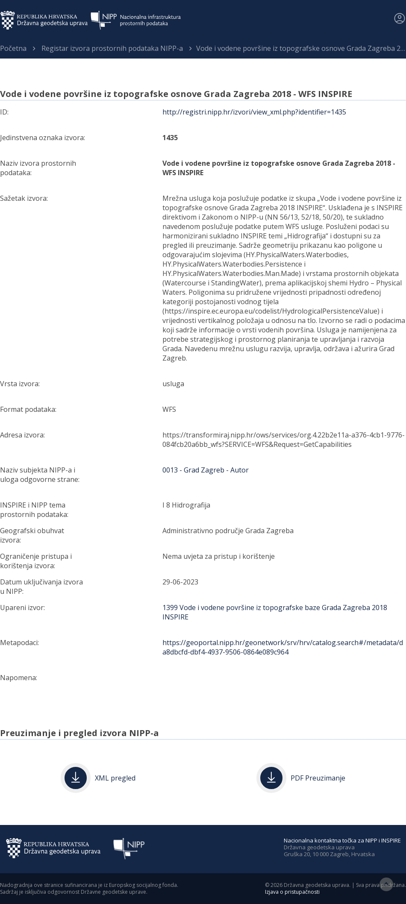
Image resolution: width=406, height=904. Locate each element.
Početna (13, 48)
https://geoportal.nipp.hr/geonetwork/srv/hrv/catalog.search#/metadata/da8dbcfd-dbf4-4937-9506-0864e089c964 (282, 647)
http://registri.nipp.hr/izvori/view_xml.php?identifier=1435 (254, 112)
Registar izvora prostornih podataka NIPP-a (112, 48)
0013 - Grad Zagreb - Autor (205, 470)
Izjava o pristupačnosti (292, 891)
